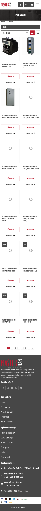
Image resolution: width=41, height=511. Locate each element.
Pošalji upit (10, 76)
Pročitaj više (10, 82)
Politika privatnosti (7, 442)
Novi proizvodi (5, 407)
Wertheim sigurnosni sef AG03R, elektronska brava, (30, 219)
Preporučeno (5, 416)
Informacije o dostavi (8, 432)
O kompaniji (5, 447)
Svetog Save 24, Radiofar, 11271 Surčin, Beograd (21, 468)
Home (3, 402)
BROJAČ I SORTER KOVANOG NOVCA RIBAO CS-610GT (9, 270)
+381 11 (12, 476)
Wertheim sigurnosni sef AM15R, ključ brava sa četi (31, 168)
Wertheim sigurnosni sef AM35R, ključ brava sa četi (10, 117)
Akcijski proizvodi (7, 411)
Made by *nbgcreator (6, 507)
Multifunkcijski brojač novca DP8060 (9, 321)
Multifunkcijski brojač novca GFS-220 (9, 66)
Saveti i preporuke (7, 421)
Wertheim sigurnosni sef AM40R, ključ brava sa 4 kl (30, 66)
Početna (3, 21)
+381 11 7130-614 (16, 473)
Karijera (3, 452)
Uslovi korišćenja (7, 437)
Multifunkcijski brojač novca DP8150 (30, 321)
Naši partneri (5, 457)
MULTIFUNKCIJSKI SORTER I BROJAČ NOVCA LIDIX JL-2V (30, 270)
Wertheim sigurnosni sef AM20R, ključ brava (9, 168)
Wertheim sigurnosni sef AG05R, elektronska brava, (9, 219)
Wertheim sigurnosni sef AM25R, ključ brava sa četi (31, 117)
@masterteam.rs (15, 482)
